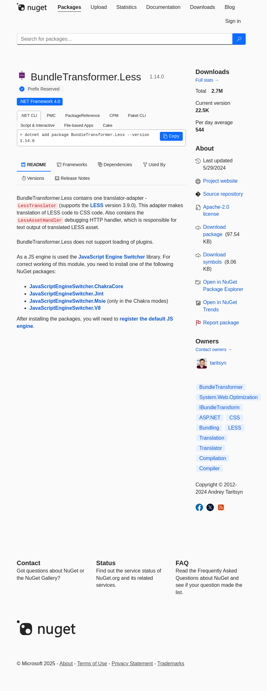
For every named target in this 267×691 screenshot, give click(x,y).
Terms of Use (92, 663)
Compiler (209, 468)
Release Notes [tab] (72, 178)
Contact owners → (213, 349)
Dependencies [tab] (115, 164)
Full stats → (207, 80)
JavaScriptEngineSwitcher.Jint (67, 293)
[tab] (69, 7)
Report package (221, 322)
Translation (211, 438)
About (66, 663)
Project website (220, 181)
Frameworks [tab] (72, 164)
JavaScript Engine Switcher (111, 257)
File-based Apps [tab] (78, 125)
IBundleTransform (219, 407)
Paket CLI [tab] (137, 115)
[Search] (239, 39)
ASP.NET (209, 417)
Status (106, 562)
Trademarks (170, 663)
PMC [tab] (51, 115)
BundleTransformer (221, 387)
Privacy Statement (132, 663)
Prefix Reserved (44, 88)
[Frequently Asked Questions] (182, 562)
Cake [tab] (108, 125)
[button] (171, 136)
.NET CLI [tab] (29, 115)
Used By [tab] (154, 164)
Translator (210, 448)
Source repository (223, 194)
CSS (234, 417)
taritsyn (218, 363)
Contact (28, 562)
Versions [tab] (33, 178)
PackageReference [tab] (82, 115)
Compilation (212, 458)
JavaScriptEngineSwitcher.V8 (65, 308)
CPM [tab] (113, 115)
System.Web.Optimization (228, 397)
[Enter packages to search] (125, 39)
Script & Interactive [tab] (38, 125)
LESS (97, 205)
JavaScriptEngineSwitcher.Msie (68, 301)
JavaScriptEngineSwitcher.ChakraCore (76, 286)
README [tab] (34, 164)
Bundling (209, 427)
